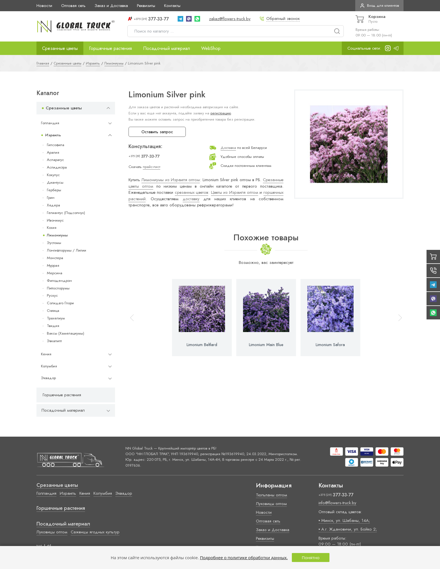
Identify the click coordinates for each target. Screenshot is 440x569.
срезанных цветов (191, 192)
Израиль (53, 135)
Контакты (172, 6)
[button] (398, 317)
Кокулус (53, 175)
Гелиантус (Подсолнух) (66, 212)
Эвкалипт (54, 341)
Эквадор (48, 378)
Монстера (55, 258)
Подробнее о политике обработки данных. (244, 557)
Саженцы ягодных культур (95, 532)
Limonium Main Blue (266, 344)
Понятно (310, 557)
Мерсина (54, 273)
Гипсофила (55, 145)
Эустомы (54, 242)
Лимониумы (57, 235)
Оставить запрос (157, 132)
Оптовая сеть (73, 6)
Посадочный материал (166, 48)
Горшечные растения (110, 48)
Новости (44, 6)
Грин (50, 197)
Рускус (52, 295)
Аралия (53, 152)
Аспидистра (57, 167)
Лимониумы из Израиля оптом (170, 180)
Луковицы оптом (51, 532)
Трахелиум (56, 318)
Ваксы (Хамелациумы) (65, 333)
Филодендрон (59, 280)
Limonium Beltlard (202, 344)
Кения (46, 354)
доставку (191, 199)
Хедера (53, 205)
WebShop (211, 48)
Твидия (53, 325)
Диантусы (55, 182)
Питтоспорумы (58, 288)
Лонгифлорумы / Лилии (66, 250)
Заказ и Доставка (111, 6)
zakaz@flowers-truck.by (230, 19)
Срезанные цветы (60, 48)
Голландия (50, 123)
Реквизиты (146, 6)
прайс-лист (151, 166)
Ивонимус (55, 220)
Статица (53, 310)
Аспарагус (55, 159)
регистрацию (220, 113)
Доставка (228, 147)
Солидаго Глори (60, 303)
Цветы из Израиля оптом (234, 192)
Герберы (54, 190)
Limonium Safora (330, 344)
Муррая (53, 265)
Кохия (51, 227)
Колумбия (49, 366)
